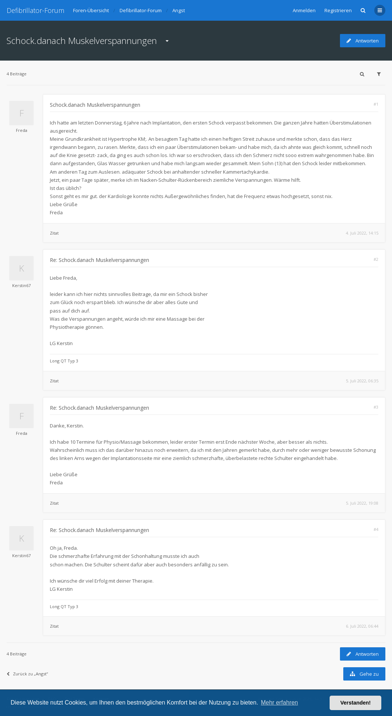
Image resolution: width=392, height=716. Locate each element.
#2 (376, 259)
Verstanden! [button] (355, 703)
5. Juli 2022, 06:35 (362, 380)
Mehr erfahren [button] (279, 702)
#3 (376, 407)
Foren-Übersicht (91, 10)
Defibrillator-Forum (35, 10)
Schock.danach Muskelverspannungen (82, 40)
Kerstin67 (21, 285)
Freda (21, 130)
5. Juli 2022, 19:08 (362, 503)
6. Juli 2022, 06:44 (362, 626)
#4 (376, 529)
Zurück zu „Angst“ (27, 673)
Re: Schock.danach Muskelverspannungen (99, 259)
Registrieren (338, 10)
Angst (178, 10)
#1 (376, 104)
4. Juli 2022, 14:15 (362, 233)
